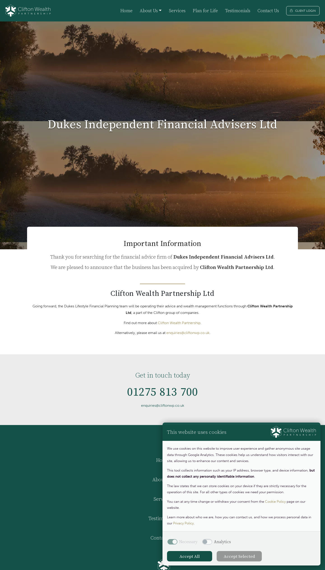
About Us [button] (149, 10)
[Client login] (303, 10)
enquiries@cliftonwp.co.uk (187, 333)
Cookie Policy (275, 502)
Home (126, 10)
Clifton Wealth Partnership (179, 323)
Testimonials (237, 10)
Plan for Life (205, 10)
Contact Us (268, 10)
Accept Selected (239, 556)
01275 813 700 (162, 394)
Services (177, 10)
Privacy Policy (183, 523)
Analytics (222, 541)
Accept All (189, 556)
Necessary (188, 541)
